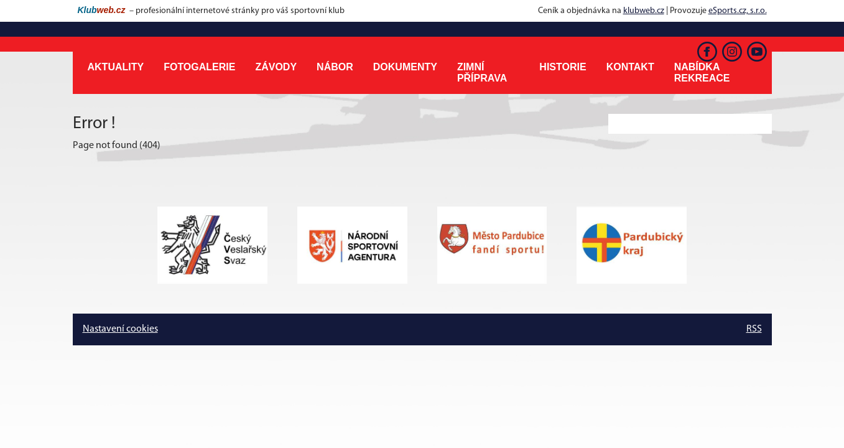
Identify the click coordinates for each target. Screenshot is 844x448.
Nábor (335, 67)
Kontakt (630, 67)
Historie (562, 67)
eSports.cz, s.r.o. (737, 11)
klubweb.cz (643, 11)
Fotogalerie (199, 67)
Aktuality (116, 67)
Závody (276, 67)
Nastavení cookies (120, 329)
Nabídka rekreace (702, 72)
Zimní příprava (482, 72)
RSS (754, 329)
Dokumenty (405, 67)
